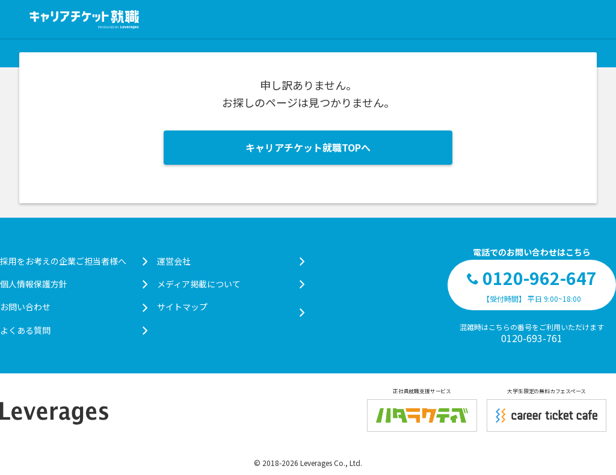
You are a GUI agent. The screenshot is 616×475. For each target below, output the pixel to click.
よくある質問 (73, 330)
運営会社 (230, 261)
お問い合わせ (73, 307)
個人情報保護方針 (73, 284)
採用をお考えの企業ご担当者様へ (73, 261)
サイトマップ (230, 307)
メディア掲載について (230, 284)
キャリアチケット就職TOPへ (308, 147)
